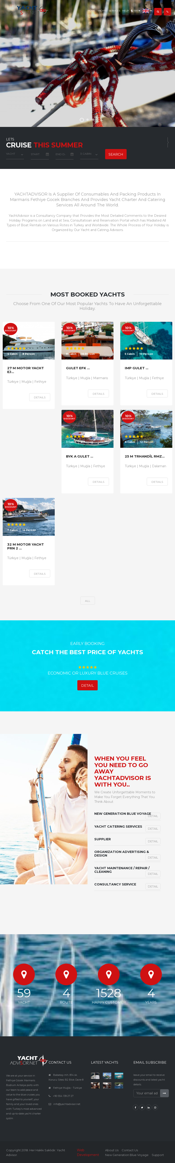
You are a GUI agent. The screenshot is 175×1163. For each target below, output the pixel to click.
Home (91, 10)
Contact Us (130, 1150)
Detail (87, 685)
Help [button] (125, 10)
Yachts (101, 10)
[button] (147, 7)
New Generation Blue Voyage (127, 1155)
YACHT (10, 153)
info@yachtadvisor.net (66, 1104)
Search (116, 154)
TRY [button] (135, 10)
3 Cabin (85, 153)
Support (158, 1155)
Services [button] (114, 10)
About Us (111, 1150)
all (87, 601)
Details (39, 397)
